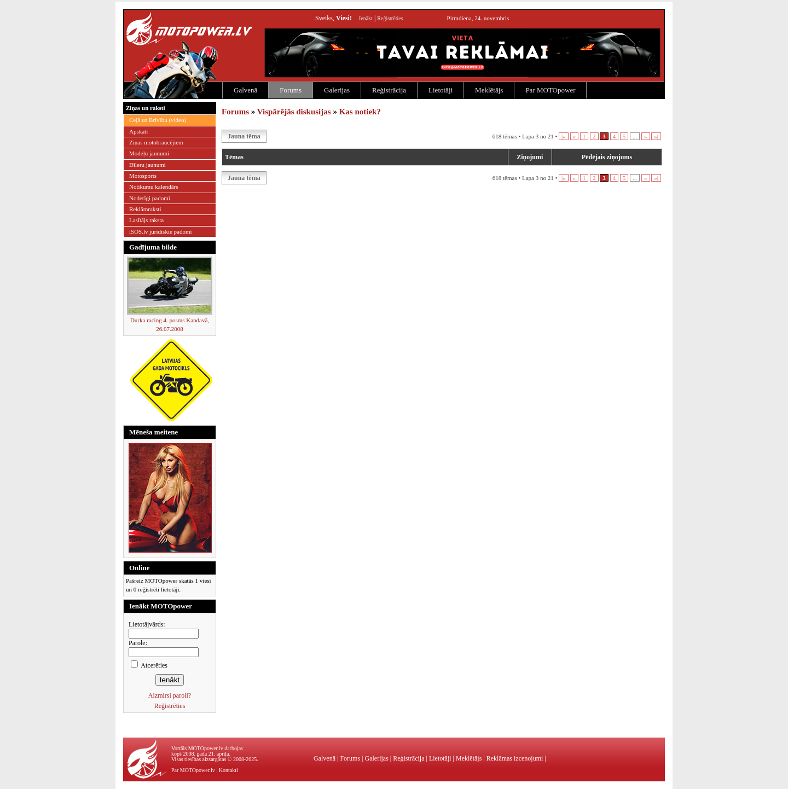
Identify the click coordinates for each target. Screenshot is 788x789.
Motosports (143, 175)
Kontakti (228, 770)
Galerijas (337, 90)
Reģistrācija (389, 90)
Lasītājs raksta (146, 220)
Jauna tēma (244, 136)
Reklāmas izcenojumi (514, 758)
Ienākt (366, 18)
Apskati (138, 131)
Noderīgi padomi (149, 198)
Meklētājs (489, 90)
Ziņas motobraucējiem (156, 142)
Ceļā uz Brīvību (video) (157, 120)
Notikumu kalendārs (153, 186)
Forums (291, 90)
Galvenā (245, 90)
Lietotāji (440, 90)
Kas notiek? (360, 111)
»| (656, 136)
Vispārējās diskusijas (294, 111)
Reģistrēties (390, 18)
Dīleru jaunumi (147, 164)
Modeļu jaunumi (149, 153)
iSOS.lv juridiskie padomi (160, 231)
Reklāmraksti (145, 209)
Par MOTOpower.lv (193, 770)
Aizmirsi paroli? (169, 695)
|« (563, 136)
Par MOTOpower (550, 90)
